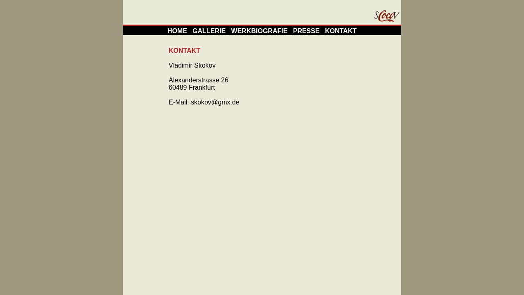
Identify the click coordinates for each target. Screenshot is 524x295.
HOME (177, 30)
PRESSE (306, 30)
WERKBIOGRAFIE (259, 30)
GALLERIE (209, 30)
